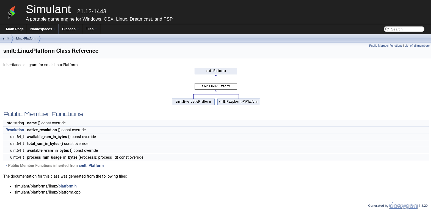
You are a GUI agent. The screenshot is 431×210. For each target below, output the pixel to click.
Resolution (14, 130)
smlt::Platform (91, 165)
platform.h (68, 186)
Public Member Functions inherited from (54, 165)
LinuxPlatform (26, 38)
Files (91, 29)
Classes (70, 29)
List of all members (417, 45)
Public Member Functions (385, 45)
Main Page (15, 29)
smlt (6, 38)
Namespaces (43, 29)
